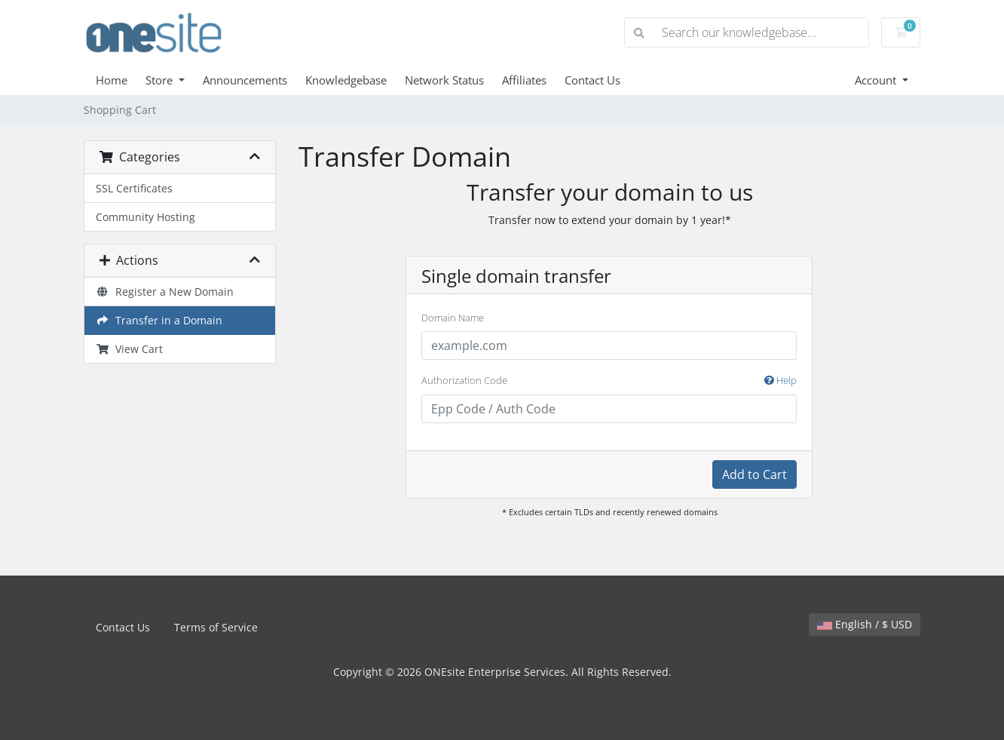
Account (877, 80)
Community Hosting (145, 217)
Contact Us (592, 80)
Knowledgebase (346, 80)
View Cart (129, 349)
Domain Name (452, 317)
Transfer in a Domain (159, 320)
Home (111, 80)
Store (160, 80)
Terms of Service (216, 627)
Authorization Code (609, 380)
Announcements (245, 80)
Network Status (444, 80)
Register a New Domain (165, 291)
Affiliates (524, 80)
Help (780, 380)
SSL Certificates (134, 188)
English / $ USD (864, 624)
